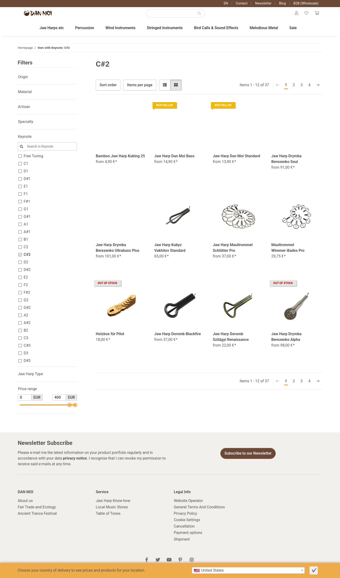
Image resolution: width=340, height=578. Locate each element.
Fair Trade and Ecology (37, 511)
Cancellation (184, 530)
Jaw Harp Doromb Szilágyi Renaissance (231, 341)
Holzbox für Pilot (110, 338)
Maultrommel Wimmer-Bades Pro (288, 252)
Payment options (188, 537)
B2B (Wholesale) (305, 3)
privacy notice (75, 463)
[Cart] (316, 15)
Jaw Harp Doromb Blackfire (177, 338)
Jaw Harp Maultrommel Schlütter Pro (233, 252)
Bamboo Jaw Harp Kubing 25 (120, 160)
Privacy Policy (185, 518)
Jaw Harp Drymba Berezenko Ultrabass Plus (117, 252)
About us (25, 505)
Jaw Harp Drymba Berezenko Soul (286, 163)
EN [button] (226, 3)
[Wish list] (304, 15)
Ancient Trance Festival (37, 518)
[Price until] (59, 402)
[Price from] (24, 402)
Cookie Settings (187, 524)
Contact (242, 3)
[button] (293, 15)
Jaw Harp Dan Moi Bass (174, 160)
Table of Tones (108, 518)
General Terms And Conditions (199, 511)
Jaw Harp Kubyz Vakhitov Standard (170, 252)
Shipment (182, 544)
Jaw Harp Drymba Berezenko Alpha (286, 341)
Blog (282, 3)
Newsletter (263, 3)
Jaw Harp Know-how (113, 505)
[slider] (69, 409)
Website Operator (188, 505)
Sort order (108, 89)
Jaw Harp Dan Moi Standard (236, 160)
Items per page (139, 89)
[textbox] (248, 570)
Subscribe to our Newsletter (248, 458)
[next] (317, 89)
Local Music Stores (112, 511)
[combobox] (248, 570)
